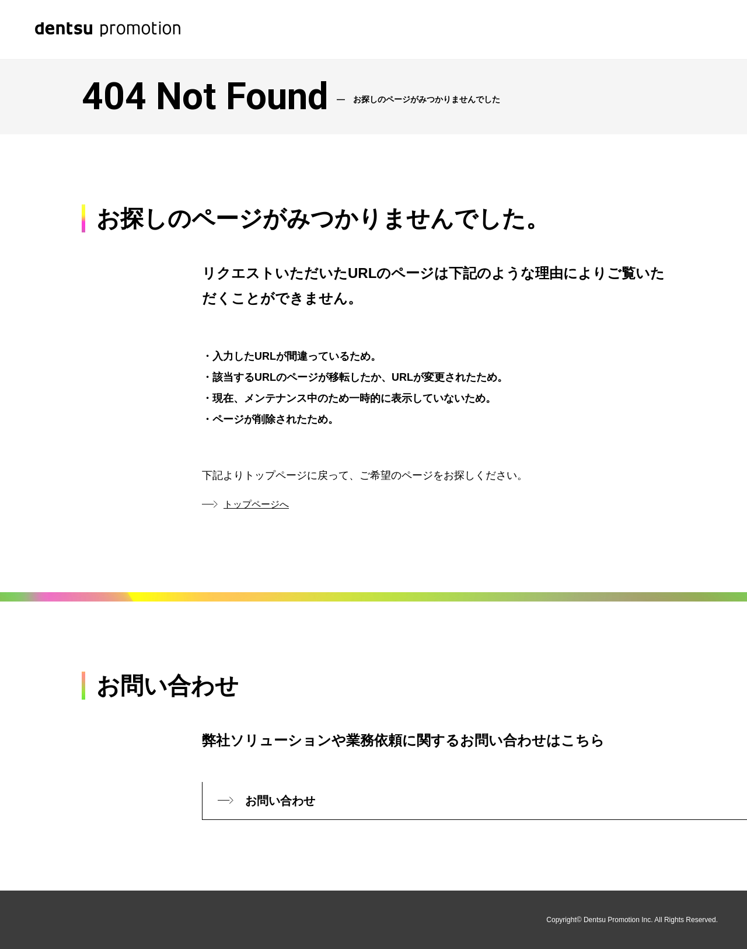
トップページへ (256, 504)
